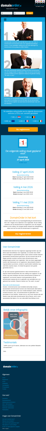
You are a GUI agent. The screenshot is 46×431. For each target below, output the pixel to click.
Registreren (5, 379)
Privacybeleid (5, 387)
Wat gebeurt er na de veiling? (9, 424)
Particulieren (5, 409)
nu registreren (23, 233)
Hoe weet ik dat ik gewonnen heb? (10, 422)
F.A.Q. (3, 381)
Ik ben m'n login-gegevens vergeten (11, 426)
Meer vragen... (5, 428)
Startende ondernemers (8, 407)
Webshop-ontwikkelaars (8, 406)
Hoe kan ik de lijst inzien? (8, 419)
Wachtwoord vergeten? (6, 15)
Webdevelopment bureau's (8, 402)
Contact (4, 389)
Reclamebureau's (6, 400)
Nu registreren (23, 129)
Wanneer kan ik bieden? (8, 421)
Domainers (5, 398)
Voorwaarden (5, 385)
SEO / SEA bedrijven (7, 404)
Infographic (5, 383)
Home (3, 377)
